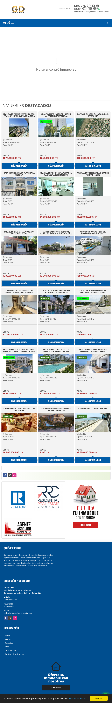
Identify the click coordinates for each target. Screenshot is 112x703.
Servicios (9, 643)
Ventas (8, 639)
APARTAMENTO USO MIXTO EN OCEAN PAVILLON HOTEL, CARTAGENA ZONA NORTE (19, 115)
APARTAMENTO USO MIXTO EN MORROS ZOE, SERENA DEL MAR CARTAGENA (56, 350)
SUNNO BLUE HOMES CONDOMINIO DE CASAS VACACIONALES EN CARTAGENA (56, 292)
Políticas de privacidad (14, 654)
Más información (77, 698)
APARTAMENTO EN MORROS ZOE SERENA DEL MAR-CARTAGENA (93, 350)
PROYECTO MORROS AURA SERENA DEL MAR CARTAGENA (56, 409)
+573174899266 (90, 8)
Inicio (7, 635)
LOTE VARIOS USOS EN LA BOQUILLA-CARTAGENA (92, 115)
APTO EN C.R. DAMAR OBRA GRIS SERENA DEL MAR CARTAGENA (92, 292)
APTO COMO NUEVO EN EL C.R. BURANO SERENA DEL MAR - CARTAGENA (93, 233)
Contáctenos (10, 650)
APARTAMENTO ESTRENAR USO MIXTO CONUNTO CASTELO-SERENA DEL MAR (19, 350)
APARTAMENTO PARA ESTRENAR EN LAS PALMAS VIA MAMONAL (56, 115)
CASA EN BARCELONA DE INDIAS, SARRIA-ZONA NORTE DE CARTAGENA (55, 233)
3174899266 (93, 5)
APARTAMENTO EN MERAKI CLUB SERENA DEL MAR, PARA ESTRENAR (19, 292)
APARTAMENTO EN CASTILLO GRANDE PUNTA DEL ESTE (93, 174)
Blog (7, 646)
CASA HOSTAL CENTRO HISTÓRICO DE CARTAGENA (19, 409)
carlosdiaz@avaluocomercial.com (18, 613)
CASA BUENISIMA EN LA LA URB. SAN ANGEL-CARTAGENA (19, 233)
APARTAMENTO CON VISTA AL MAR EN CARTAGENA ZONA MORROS (56, 174)
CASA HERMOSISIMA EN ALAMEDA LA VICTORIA (19, 174)
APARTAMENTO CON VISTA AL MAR (92, 409)
